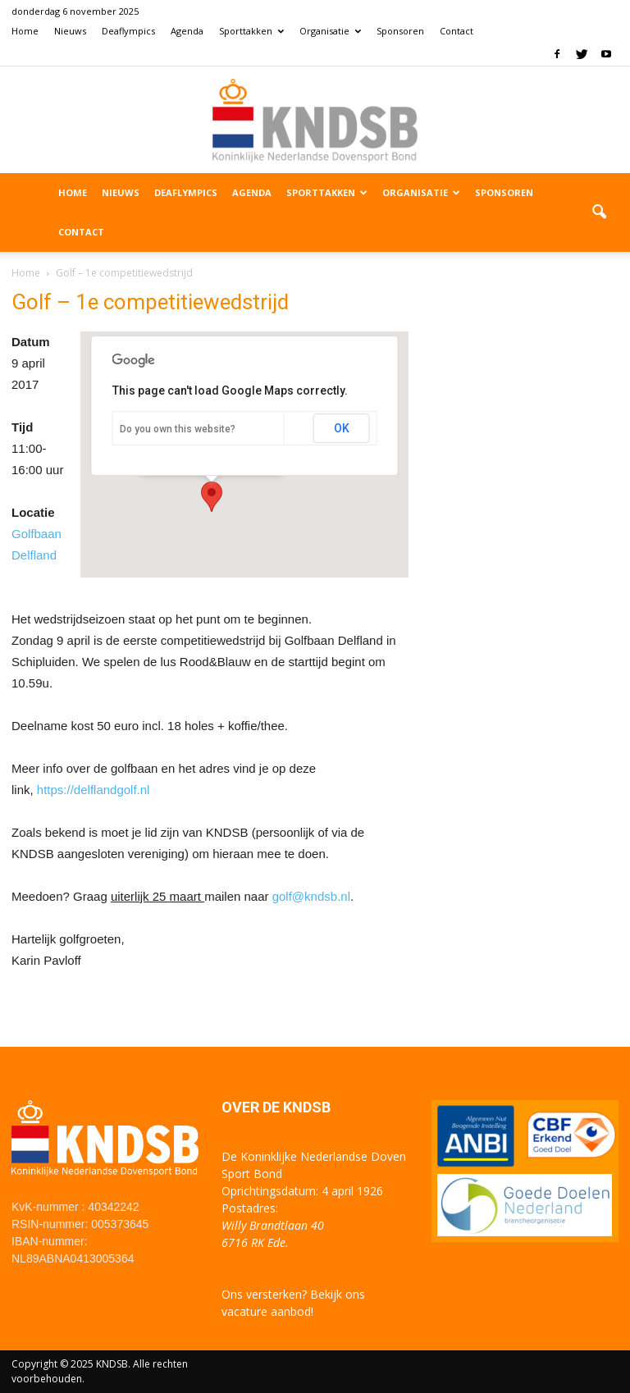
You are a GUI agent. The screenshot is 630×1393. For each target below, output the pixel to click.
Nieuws (70, 31)
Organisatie (330, 31)
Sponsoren (400, 31)
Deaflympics (128, 31)
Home (25, 31)
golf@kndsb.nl (311, 896)
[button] (599, 212)
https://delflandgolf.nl (93, 790)
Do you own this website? (177, 429)
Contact (456, 31)
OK (341, 428)
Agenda (187, 31)
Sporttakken (251, 31)
